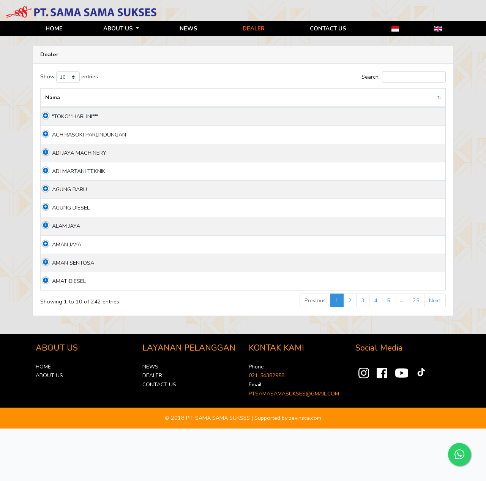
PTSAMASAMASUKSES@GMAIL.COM (294, 446)
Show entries (69, 77)
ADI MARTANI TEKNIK (62, 211)
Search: (403, 77)
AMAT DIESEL (62, 333)
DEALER (254, 28)
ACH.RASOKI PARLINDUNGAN (65, 156)
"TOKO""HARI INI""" (68, 125)
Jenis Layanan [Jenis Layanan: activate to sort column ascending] (415, 102)
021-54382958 (266, 428)
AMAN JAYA (59, 297)
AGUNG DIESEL (64, 260)
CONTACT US (328, 28)
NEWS (188, 28)
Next (435, 353)
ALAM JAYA (59, 279)
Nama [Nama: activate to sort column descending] (52, 106)
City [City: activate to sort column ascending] (294, 106)
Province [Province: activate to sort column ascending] (250, 106)
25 (416, 353)
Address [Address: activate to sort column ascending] (112, 106)
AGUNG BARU (62, 233)
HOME (54, 28)
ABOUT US (118, 28)
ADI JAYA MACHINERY (60, 183)
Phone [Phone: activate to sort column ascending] (349, 106)
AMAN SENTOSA (66, 315)
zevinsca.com (305, 470)
